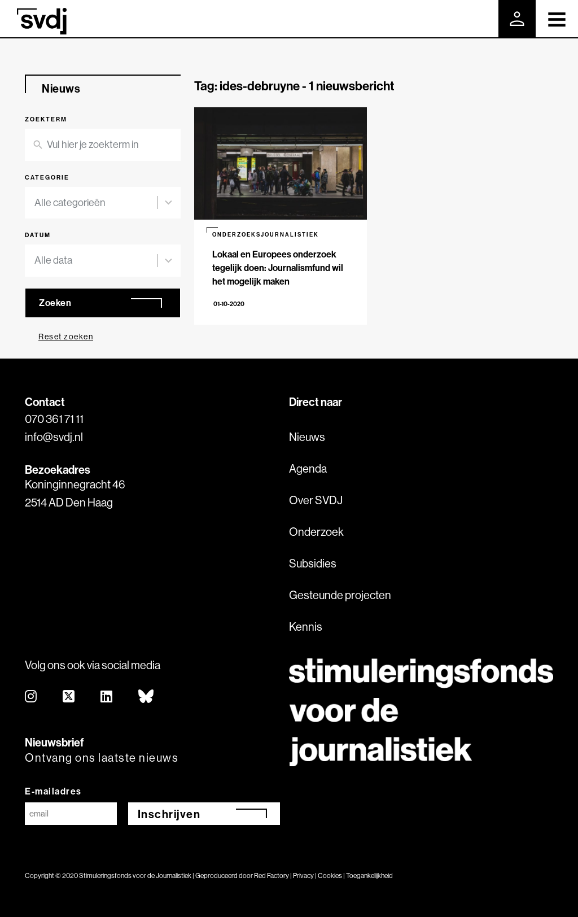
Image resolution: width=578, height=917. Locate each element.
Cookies (330, 875)
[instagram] (31, 697)
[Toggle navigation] (557, 18)
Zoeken (55, 302)
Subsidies (312, 563)
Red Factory (271, 875)
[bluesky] (146, 697)
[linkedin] (106, 697)
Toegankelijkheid (369, 875)
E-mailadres (53, 791)
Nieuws (307, 437)
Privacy (303, 875)
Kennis (305, 626)
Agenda (308, 468)
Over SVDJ (316, 500)
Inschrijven (169, 814)
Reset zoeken (65, 336)
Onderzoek (316, 532)
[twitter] (69, 697)
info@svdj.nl (54, 437)
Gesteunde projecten (340, 595)
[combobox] (95, 203)
